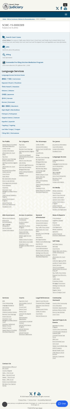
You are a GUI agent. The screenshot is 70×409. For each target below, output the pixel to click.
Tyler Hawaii (38, 408)
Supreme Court (23, 301)
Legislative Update (58, 220)
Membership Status (41, 168)
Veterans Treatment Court (58, 357)
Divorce (55, 255)
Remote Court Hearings (26, 149)
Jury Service (39, 244)
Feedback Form (6, 206)
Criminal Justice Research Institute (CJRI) (60, 332)
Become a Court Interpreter (57, 179)
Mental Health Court (58, 350)
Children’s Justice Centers (9, 312)
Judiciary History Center (59, 310)
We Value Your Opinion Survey (9, 384)
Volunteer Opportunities (60, 308)
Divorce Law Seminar (8, 181)
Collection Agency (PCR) (59, 261)
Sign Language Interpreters (57, 173)
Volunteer (5, 187)
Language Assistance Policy (58, 160)
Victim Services (57, 265)
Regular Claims (57, 290)
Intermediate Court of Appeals (25, 304)
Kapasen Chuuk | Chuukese (11, 83)
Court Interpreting (7, 303)
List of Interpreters (58, 166)
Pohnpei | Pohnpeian (9, 114)
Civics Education (57, 305)
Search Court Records (25, 160)
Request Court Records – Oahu (60, 275)
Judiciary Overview (41, 246)
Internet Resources (41, 316)
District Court (23, 309)
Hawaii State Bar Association (40, 177)
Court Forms (6, 174)
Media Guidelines (58, 191)
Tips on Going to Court (59, 292)
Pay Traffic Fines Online (42, 227)
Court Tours (56, 314)
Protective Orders (58, 281)
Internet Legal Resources (26, 165)
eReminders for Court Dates (8, 153)
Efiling (6, 54)
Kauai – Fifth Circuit (7, 379)
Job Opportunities (41, 239)
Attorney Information (25, 167)
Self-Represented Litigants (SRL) (9, 163)
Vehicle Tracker (6, 328)
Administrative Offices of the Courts (9, 367)
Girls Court (56, 344)
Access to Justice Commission (23, 219)
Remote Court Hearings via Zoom (42, 234)
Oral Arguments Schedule (9, 183)
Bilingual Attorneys (24, 169)
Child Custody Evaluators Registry (9, 196)
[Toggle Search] (65, 4)
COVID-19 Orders (41, 311)
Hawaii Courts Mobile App (43, 241)
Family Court (22, 311)
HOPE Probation (57, 348)
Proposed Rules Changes (43, 303)
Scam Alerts (5, 176)
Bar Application (40, 159)
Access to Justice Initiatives (23, 222)
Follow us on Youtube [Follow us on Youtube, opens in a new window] (65, 8)
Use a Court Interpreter (59, 176)
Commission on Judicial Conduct (25, 322)
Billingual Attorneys (41, 162)
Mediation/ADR (6, 310)
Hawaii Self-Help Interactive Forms (24, 232)
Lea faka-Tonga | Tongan (11, 129)
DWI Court (55, 339)
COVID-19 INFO (40, 144)
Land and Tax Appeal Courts (25, 314)
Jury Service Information (59, 144)
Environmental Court (58, 341)
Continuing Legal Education (40, 171)
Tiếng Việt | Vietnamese (10, 133)
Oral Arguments (40, 164)
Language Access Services (60, 164)
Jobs (5, 47)
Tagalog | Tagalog (8, 125)
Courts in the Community (60, 303)
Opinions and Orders (58, 199)
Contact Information (8, 150)
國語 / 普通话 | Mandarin (10, 106)
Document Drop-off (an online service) (9, 171)
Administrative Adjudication (23, 318)
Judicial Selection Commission (24, 329)
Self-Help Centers (58, 244)
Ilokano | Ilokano (8, 91)
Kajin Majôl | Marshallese (11, 110)
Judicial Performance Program (8, 199)
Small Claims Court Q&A (26, 242)
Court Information (58, 147)
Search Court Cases (11, 37)
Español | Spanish (8, 122)
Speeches (55, 231)
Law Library (22, 163)
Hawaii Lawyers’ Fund (42, 174)
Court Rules (39, 313)
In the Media (56, 225)
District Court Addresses (9, 382)
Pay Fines (5, 157)
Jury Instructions (40, 166)
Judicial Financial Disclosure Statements (8, 203)
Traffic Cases (56, 279)
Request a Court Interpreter (57, 169)
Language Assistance (8, 305)
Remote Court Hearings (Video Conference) (9, 159)
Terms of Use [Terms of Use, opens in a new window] (32, 400)
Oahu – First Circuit (7, 373)
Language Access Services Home (13, 75)
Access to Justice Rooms (26, 229)
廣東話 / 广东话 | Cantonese (11, 79)
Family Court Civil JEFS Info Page (43, 149)
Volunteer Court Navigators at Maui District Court (9, 191)
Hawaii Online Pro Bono (26, 239)
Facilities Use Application (60, 209)
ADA (3, 301)
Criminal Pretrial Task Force (59, 336)
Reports (55, 222)
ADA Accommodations (8, 218)
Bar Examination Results (9, 178)
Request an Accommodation (7, 221)
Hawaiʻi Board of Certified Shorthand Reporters (9, 145)
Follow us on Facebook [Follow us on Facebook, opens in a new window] (61, 8)
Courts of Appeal (7, 370)
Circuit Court (22, 307)
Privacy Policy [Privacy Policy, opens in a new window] (22, 400)
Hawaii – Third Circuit (8, 377)
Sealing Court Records (42, 253)
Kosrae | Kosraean (8, 102)
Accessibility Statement (44, 400)
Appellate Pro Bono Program (24, 226)
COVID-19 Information (42, 220)
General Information (42, 147)
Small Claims (56, 288)
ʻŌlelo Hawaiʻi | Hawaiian (10, 87)
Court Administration (42, 248)
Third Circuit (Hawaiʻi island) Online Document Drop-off (26, 156)
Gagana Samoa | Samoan (11, 118)
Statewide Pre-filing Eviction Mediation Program (22, 62)
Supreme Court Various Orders (42, 306)
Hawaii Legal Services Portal (25, 236)
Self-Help (55, 246)
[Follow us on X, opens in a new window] (57, 8)
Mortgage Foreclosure (59, 283)
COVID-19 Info (6, 148)
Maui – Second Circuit (8, 375)
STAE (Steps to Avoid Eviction (58, 353)
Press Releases (6, 185)
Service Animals (6, 228)
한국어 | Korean (7, 98)
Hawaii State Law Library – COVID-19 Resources (60, 251)
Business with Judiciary (42, 250)
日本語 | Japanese (8, 94)
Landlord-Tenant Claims (59, 263)
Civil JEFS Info (39, 153)
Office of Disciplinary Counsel (42, 181)
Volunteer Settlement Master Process (8, 325)
